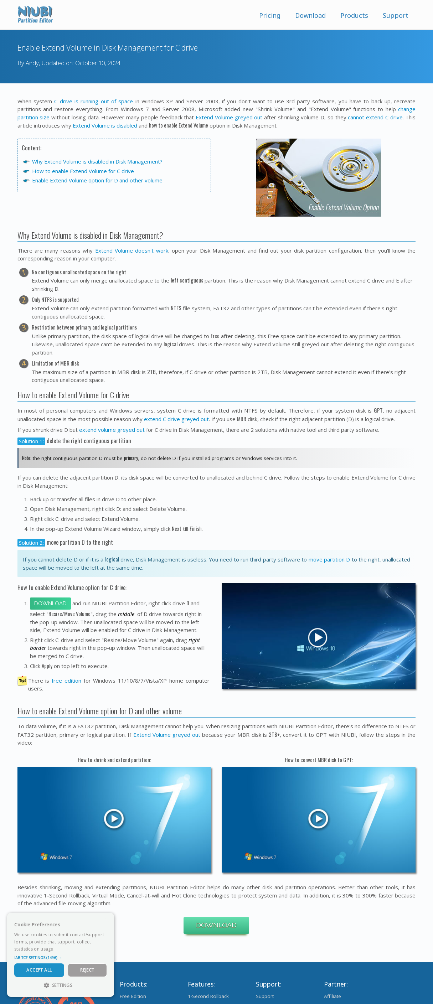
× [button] (106, 920)
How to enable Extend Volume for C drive (83, 171)
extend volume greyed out (112, 429)
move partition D (329, 559)
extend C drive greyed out (176, 419)
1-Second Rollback (208, 996)
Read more (67, 949)
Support (395, 15)
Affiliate (332, 996)
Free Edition (133, 996)
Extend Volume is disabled (105, 125)
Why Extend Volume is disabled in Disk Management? (97, 161)
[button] (60, 957)
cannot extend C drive (375, 117)
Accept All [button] (39, 970)
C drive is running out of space (93, 101)
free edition (66, 680)
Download (310, 15)
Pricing (269, 15)
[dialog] (60, 955)
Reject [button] (87, 970)
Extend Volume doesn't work (131, 250)
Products (354, 15)
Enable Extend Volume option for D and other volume (97, 180)
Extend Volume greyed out (229, 117)
